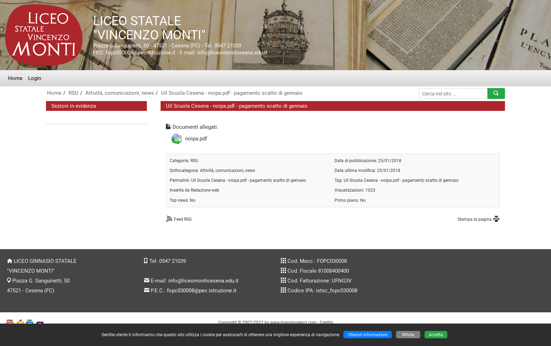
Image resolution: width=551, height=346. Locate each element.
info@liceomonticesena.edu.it (203, 281)
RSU (73, 93)
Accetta (436, 334)
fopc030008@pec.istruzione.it (201, 290)
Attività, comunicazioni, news (119, 93)
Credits (326, 322)
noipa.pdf (196, 138)
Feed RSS (183, 219)
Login (34, 78)
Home (15, 78)
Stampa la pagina (475, 219)
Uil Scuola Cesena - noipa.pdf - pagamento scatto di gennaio (232, 93)
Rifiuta (408, 334)
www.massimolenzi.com (293, 322)
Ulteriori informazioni (368, 334)
